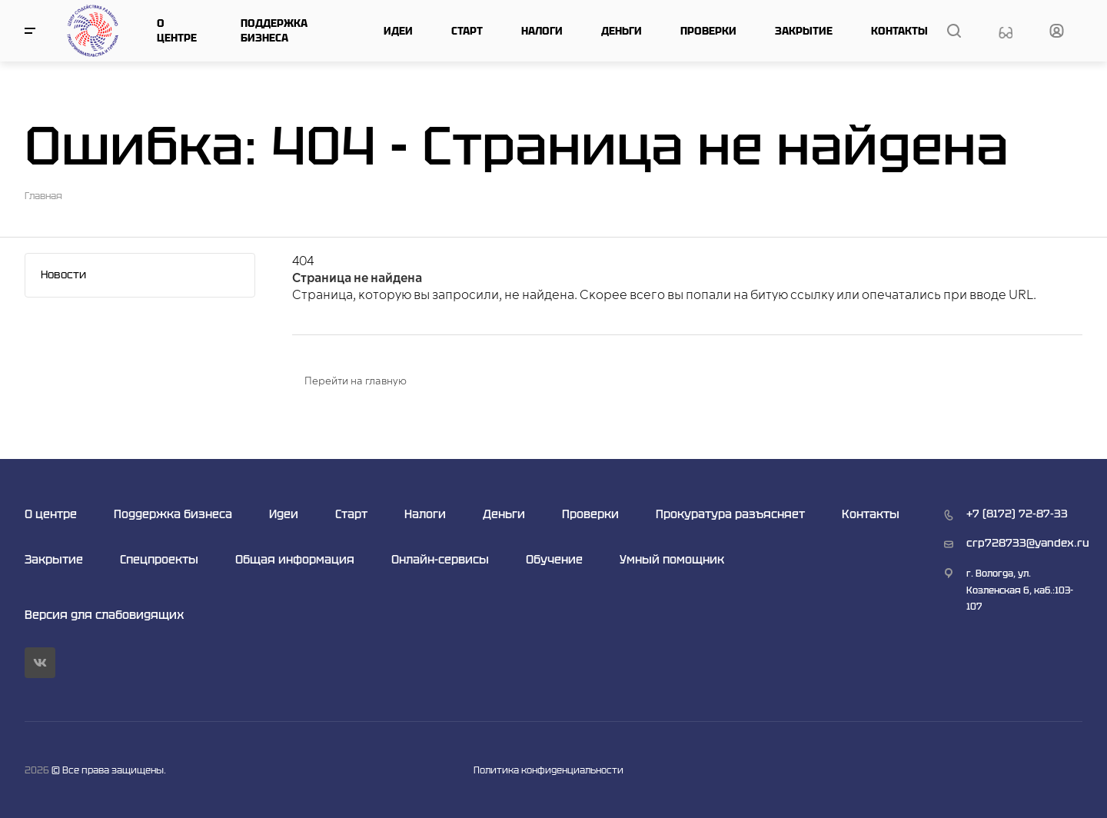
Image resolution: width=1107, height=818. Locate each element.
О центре (177, 30)
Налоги (542, 31)
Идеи (398, 31)
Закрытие (804, 31)
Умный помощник (672, 559)
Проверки (708, 31)
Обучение (554, 559)
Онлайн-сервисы (440, 559)
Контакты (899, 31)
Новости (63, 274)
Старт (467, 31)
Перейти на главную (355, 381)
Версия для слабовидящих (104, 614)
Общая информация (294, 559)
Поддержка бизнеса (274, 30)
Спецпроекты (159, 559)
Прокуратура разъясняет (730, 514)
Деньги (621, 31)
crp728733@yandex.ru (1027, 543)
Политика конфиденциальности (548, 770)
